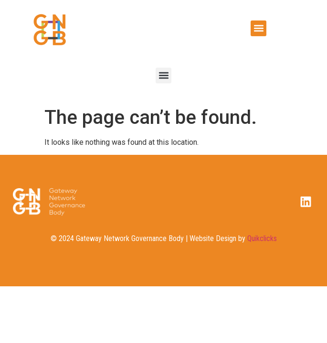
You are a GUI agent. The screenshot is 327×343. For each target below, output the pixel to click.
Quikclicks (262, 238)
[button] (258, 28)
